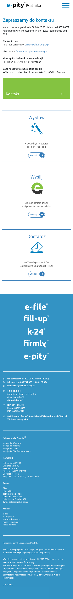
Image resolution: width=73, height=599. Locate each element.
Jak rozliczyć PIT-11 (12, 463)
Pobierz (14, 437)
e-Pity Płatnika (23, 5)
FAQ (5, 488)
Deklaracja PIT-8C (11, 466)
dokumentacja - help (12, 494)
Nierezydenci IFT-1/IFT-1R (14, 471)
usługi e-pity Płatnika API (14, 499)
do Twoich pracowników (36, 250)
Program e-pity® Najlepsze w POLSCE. (20, 543)
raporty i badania (10, 522)
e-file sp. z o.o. (56, 559)
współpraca (8, 516)
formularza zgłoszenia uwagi (30, 51)
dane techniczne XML (13, 496)
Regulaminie (50, 565)
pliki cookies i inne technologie (49, 568)
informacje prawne (11, 519)
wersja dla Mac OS (11, 446)
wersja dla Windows (12, 443)
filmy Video (8, 491)
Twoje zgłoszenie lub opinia (15, 502)
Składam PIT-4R (10, 468)
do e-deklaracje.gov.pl (36, 191)
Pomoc (6, 483)
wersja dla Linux (10, 448)
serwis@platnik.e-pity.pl (37, 44)
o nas (5, 514)
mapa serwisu (9, 524)
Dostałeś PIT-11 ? (11, 474)
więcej (33, 155)
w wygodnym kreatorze (36, 131)
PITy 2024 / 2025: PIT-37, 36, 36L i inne (21, 476)
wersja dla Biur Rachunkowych (17, 451)
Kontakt (6, 509)
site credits (8, 584)
